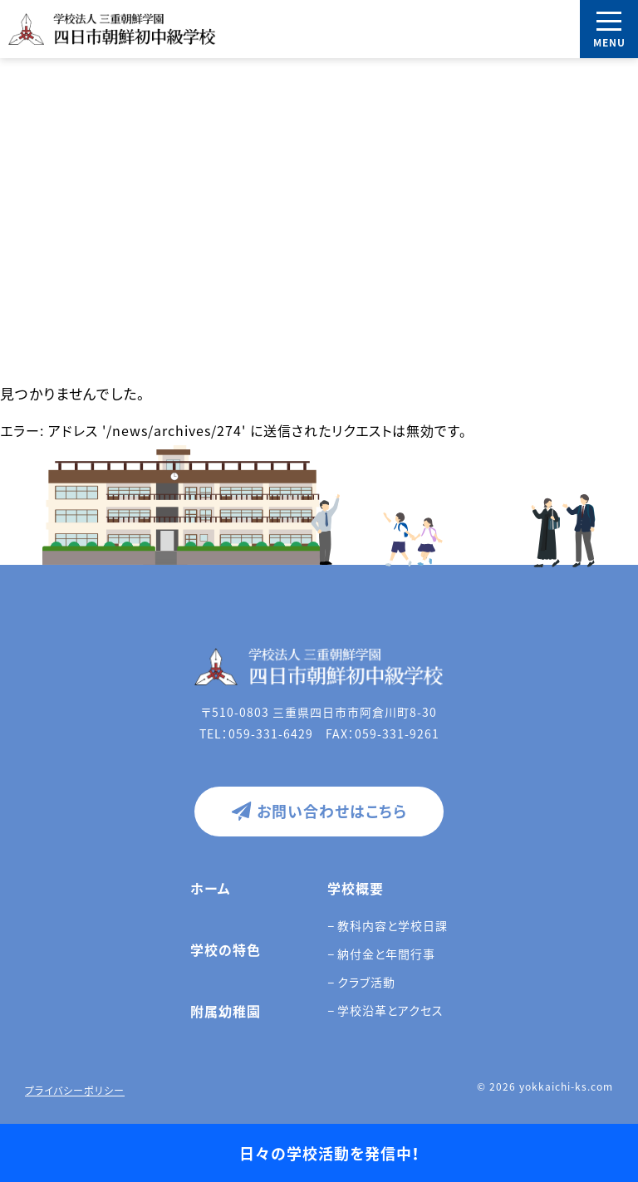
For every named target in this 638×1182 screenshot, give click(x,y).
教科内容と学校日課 (392, 925)
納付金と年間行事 (386, 953)
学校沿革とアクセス (390, 1010)
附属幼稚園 (225, 1011)
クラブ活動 (366, 982)
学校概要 (355, 888)
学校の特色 (225, 949)
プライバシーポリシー (75, 1090)
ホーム (210, 888)
